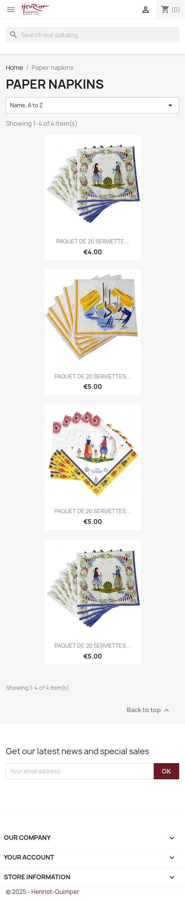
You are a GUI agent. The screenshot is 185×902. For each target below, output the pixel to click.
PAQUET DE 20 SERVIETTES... (92, 376)
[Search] (92, 34)
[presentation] (70, 794)
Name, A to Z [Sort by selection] (92, 105)
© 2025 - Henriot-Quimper (42, 892)
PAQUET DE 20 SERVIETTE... (92, 241)
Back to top (149, 710)
